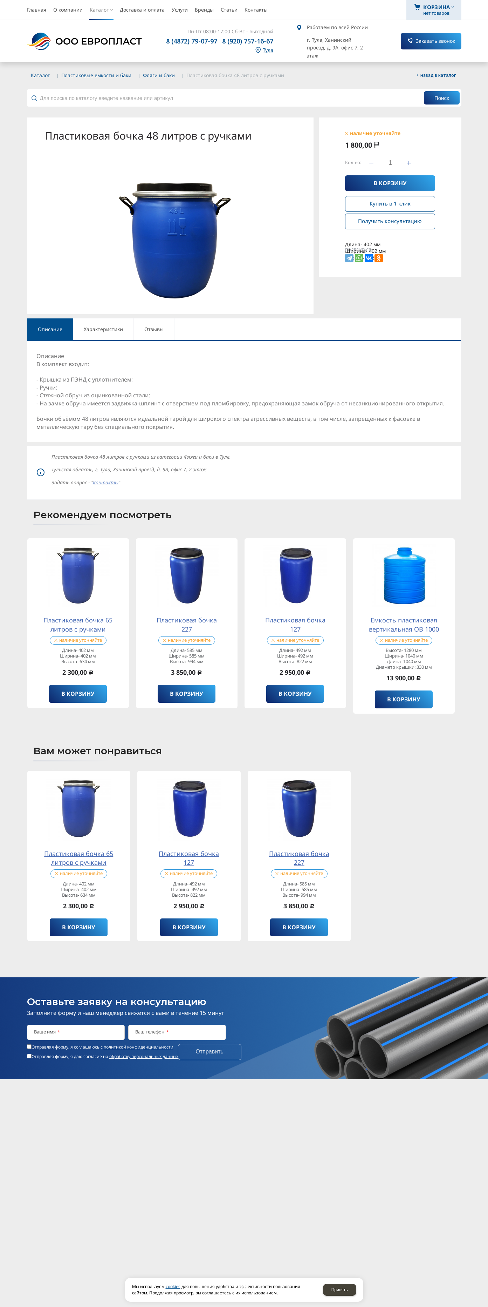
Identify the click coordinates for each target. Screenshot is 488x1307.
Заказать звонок (435, 41)
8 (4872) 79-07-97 (191, 41)
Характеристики (103, 329)
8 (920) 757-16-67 (247, 41)
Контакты (105, 482)
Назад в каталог (438, 75)
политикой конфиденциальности (138, 1047)
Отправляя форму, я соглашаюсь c (102, 1047)
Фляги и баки (159, 75)
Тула (268, 50)
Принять (339, 1289)
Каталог (40, 75)
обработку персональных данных (143, 1056)
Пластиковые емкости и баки (96, 75)
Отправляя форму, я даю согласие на (105, 1056)
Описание (50, 329)
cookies (173, 1286)
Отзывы (154, 329)
